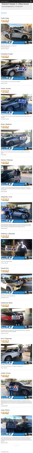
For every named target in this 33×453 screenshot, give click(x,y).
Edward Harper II (5, 1)
